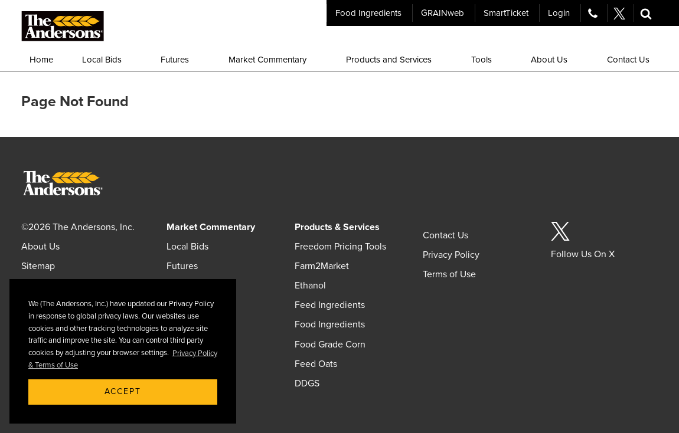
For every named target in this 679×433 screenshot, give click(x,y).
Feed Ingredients (330, 305)
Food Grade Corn (330, 344)
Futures (182, 266)
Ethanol (310, 285)
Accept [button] (123, 391)
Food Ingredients (368, 13)
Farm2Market (322, 266)
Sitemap (38, 266)
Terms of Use (449, 274)
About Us (40, 246)
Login (559, 13)
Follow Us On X (583, 254)
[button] (646, 13)
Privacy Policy (451, 255)
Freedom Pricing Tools (340, 246)
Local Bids (187, 246)
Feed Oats (316, 364)
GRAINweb (442, 13)
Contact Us (445, 235)
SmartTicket (506, 13)
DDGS (307, 383)
